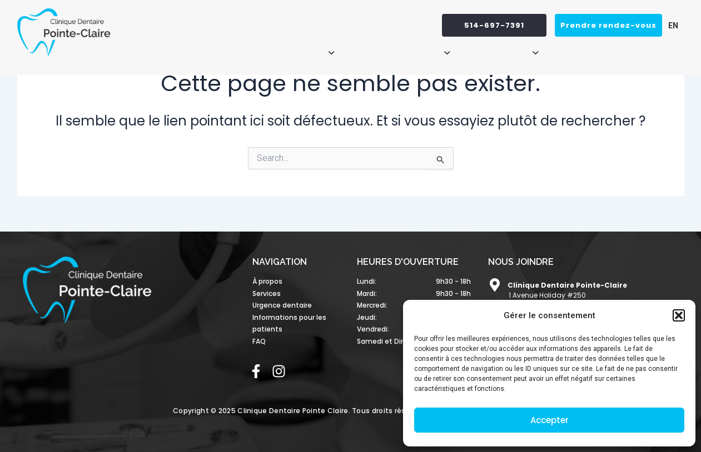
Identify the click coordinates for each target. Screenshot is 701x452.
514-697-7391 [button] (494, 25)
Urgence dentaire (602, 48)
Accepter (549, 420)
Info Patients (507, 48)
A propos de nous (292, 48)
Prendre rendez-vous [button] (608, 25)
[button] (678, 315)
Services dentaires (404, 48)
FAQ (669, 48)
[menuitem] (670, 25)
